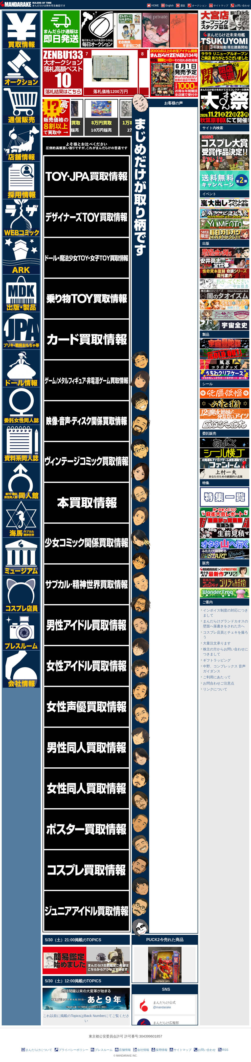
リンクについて (215, 689)
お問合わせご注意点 (218, 683)
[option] (116, 31)
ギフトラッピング (217, 660)
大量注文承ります (217, 643)
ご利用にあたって (217, 677)
